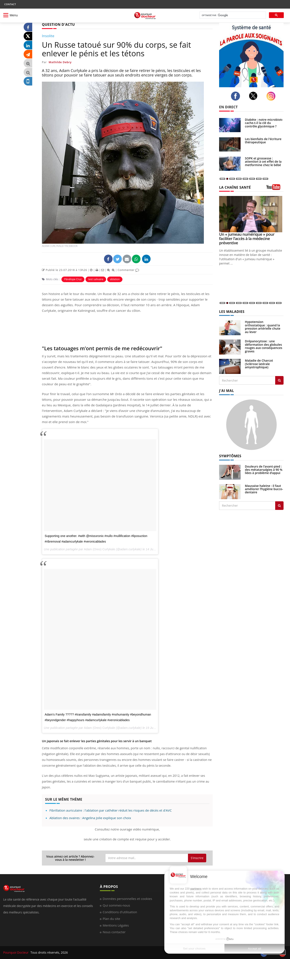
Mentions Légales (116, 925)
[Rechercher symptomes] (279, 505)
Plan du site (111, 918)
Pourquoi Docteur (16, 952)
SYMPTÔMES (230, 456)
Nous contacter (114, 932)
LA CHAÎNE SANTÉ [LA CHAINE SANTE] (235, 187)
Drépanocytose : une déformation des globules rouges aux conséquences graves (263, 346)
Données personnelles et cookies (127, 898)
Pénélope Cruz (73, 279)
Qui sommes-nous (116, 905)
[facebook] (236, 96)
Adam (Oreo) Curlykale (99, 549)
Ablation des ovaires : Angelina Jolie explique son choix (90, 818)
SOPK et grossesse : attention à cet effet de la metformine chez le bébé (263, 161)
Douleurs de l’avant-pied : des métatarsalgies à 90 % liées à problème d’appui (263, 469)
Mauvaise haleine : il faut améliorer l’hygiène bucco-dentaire (264, 489)
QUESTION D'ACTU (58, 24)
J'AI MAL (226, 390)
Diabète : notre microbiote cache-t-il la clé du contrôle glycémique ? (264, 123)
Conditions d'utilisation (120, 912)
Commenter (128, 270)
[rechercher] (232, 15)
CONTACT (10, 4)
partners (195, 888)
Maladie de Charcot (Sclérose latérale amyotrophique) (259, 363)
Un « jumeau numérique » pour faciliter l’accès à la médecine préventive (247, 238)
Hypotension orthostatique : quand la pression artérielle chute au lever (262, 327)
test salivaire (95, 279)
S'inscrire (197, 858)
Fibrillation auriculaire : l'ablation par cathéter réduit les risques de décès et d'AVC (110, 810)
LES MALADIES (231, 311)
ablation (115, 279)
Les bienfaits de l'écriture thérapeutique (263, 140)
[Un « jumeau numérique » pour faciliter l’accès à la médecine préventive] (251, 214)
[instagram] (272, 96)
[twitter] (254, 96)
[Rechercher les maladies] (279, 380)
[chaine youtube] (275, 188)
